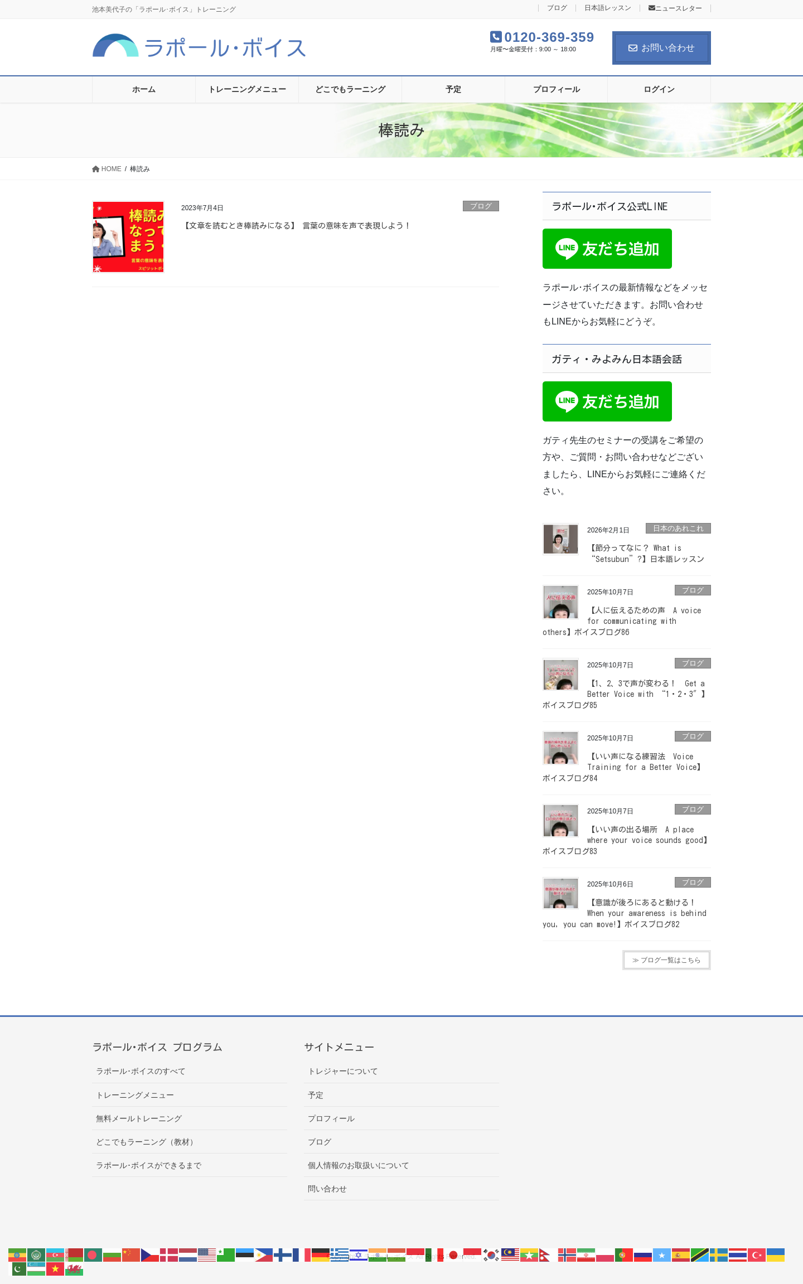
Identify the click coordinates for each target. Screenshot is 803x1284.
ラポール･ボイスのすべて (141, 1071)
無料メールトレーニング (139, 1118)
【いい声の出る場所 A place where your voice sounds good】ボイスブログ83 (627, 840)
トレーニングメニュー (135, 1095)
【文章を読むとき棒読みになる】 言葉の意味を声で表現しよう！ (296, 226)
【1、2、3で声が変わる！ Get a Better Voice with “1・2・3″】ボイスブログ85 (626, 694)
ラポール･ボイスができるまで (148, 1165)
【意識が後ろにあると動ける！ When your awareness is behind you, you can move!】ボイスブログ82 (625, 913)
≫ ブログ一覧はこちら (666, 960)
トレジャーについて (343, 1071)
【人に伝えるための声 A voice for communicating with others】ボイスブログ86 (622, 621)
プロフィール (331, 1118)
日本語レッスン (607, 8)
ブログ (557, 8)
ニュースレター (675, 8)
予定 (315, 1095)
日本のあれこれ (678, 528)
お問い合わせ (661, 47)
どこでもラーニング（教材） (146, 1141)
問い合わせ (327, 1188)
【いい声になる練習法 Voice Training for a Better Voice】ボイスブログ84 (623, 767)
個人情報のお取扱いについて (358, 1165)
